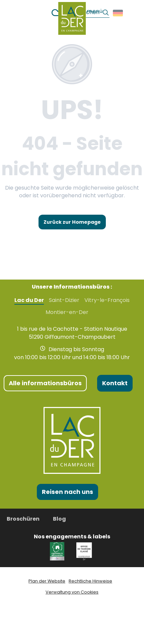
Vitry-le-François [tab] (107, 300)
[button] (118, 13)
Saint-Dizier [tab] (64, 300)
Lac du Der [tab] (29, 300)
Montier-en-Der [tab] (67, 312)
